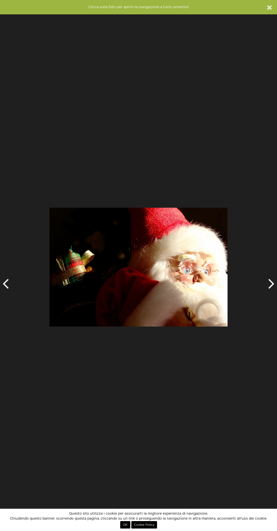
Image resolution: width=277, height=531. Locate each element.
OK (125, 524)
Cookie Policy (144, 524)
